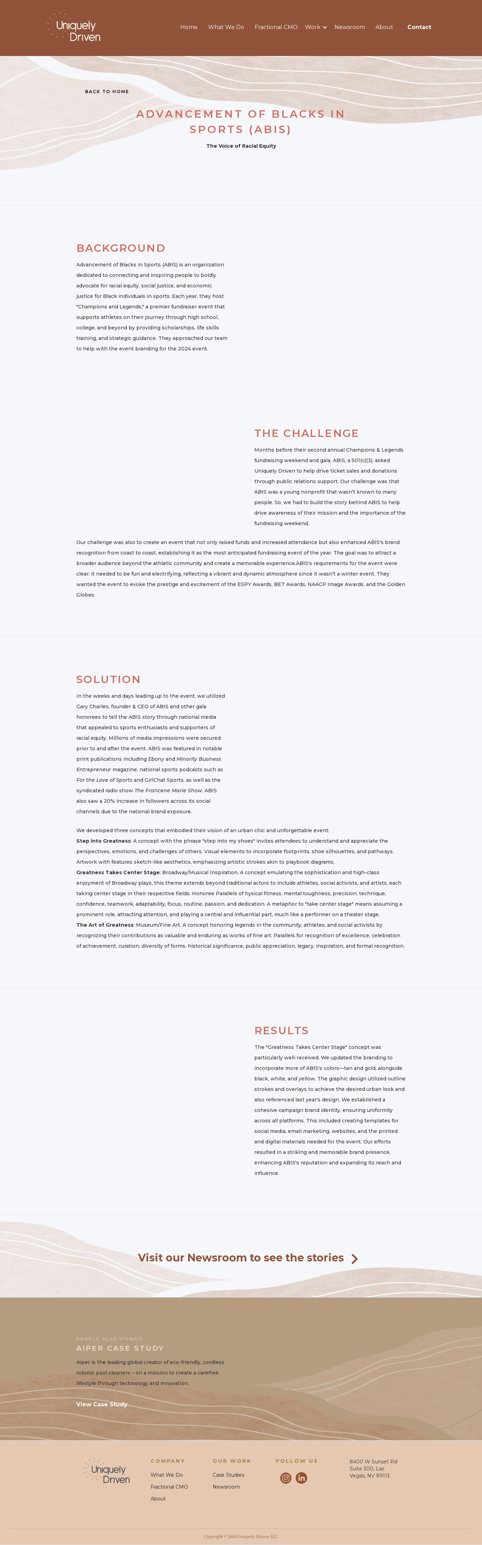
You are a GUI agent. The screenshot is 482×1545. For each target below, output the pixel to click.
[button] (320, 27)
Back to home (107, 91)
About (384, 27)
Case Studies (228, 1475)
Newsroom (350, 27)
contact (419, 27)
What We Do (226, 27)
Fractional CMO (276, 27)
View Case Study (102, 1404)
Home (189, 27)
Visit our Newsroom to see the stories (241, 1257)
